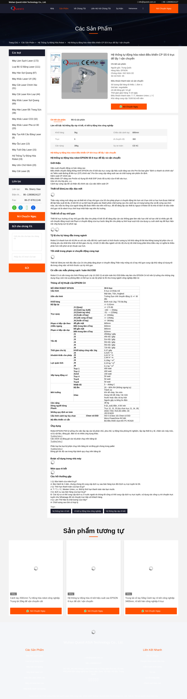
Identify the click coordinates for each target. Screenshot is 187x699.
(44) (26, 94)
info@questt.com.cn (146, 2)
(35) (24, 79)
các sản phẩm (27, 42)
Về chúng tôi (80, 8)
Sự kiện (119, 8)
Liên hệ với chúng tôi (101, 8)
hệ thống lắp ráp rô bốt (115, 511)
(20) (25, 127)
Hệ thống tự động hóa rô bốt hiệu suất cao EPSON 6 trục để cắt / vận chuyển (93, 599)
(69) (25, 102)
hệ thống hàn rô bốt (60, 511)
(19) (24, 157)
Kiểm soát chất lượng (152, 667)
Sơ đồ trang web (152, 678)
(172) (25, 61)
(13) (21, 144)
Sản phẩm (63, 8)
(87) (24, 73)
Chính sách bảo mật (152, 683)
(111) (26, 67)
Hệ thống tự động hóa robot (51, 42)
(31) (24, 86)
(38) (26, 111)
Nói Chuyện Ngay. (164, 8)
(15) (24, 150)
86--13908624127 (170, 2)
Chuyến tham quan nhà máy (152, 661)
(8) (26, 136)
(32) (25, 119)
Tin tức (152, 672)
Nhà (52, 8)
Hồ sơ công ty (152, 656)
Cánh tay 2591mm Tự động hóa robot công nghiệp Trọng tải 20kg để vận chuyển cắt (35, 599)
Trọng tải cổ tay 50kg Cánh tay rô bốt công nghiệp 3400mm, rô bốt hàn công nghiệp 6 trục (150, 599)
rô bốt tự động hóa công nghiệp (87, 511)
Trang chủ (13, 42)
